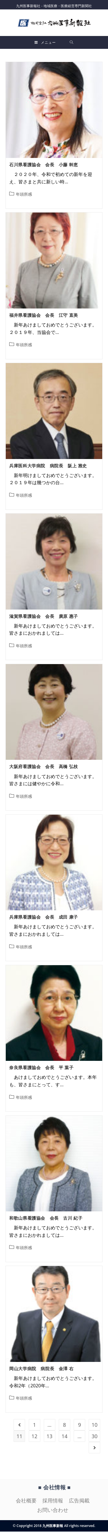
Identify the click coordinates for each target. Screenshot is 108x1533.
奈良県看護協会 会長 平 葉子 (41, 1069)
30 (95, 1437)
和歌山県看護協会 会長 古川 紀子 (45, 1219)
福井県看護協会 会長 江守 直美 (43, 316)
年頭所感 (24, 195)
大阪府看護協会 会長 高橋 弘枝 (43, 768)
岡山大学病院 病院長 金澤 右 (41, 1370)
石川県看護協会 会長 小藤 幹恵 (43, 166)
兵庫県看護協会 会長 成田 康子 (43, 918)
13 (49, 1437)
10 (95, 1426)
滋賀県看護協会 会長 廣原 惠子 (43, 617)
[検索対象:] (71, 42)
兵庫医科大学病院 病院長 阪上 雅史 (48, 467)
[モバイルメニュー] (45, 42)
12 (34, 1437)
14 (65, 1437)
